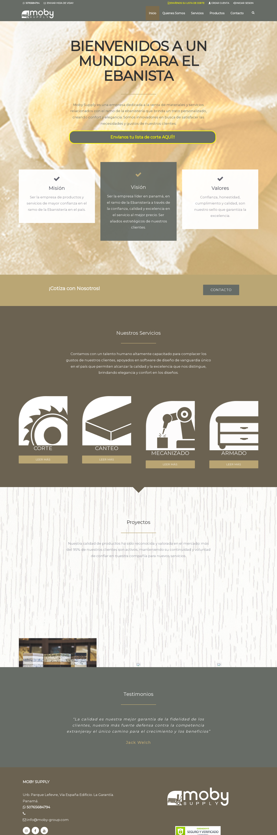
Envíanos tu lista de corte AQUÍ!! (142, 137)
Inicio (152, 13)
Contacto (237, 13)
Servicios (197, 13)
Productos (217, 13)
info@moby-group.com (46, 820)
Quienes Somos (173, 13)
